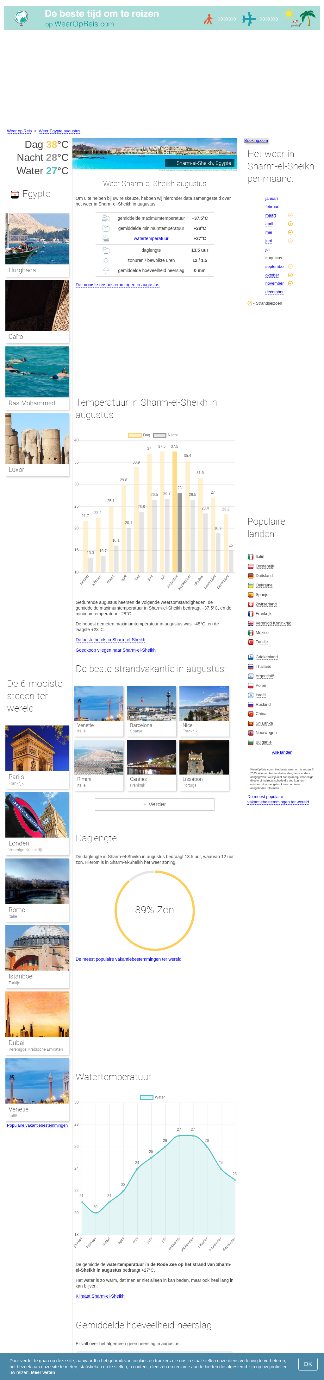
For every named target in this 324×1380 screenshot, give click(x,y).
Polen (261, 685)
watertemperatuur (151, 238)
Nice (187, 725)
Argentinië (265, 676)
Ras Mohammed (32, 403)
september (275, 266)
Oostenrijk (265, 566)
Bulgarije (264, 742)
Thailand (263, 666)
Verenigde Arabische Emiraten (36, 1049)
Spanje (262, 594)
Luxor (16, 469)
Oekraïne (264, 585)
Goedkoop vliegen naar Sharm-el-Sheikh (116, 650)
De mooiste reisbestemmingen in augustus (117, 284)
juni (268, 240)
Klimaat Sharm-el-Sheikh (100, 1296)
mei (268, 232)
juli (268, 249)
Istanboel (21, 976)
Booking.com (256, 140)
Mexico (262, 632)
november (274, 283)
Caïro (16, 336)
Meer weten (43, 1372)
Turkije (14, 982)
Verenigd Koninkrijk (26, 849)
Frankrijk (16, 783)
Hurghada (22, 270)
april (269, 223)
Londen (19, 843)
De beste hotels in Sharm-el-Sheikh (110, 639)
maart (270, 215)
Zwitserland (266, 604)
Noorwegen (266, 732)
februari (272, 206)
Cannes (138, 779)
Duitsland (264, 575)
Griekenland (267, 657)
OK (308, 1364)
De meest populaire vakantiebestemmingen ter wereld (129, 959)
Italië (13, 916)
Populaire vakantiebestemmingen (37, 1125)
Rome (17, 910)
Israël (261, 695)
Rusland (263, 704)
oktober (272, 275)
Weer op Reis (19, 131)
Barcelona (141, 725)
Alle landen (282, 752)
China (261, 713)
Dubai (16, 1043)
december (274, 291)
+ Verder (154, 804)
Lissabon (193, 779)
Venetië (85, 725)
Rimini (84, 779)
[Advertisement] (162, 80)
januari (271, 198)
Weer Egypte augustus (59, 131)
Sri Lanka (264, 723)
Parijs (16, 777)
